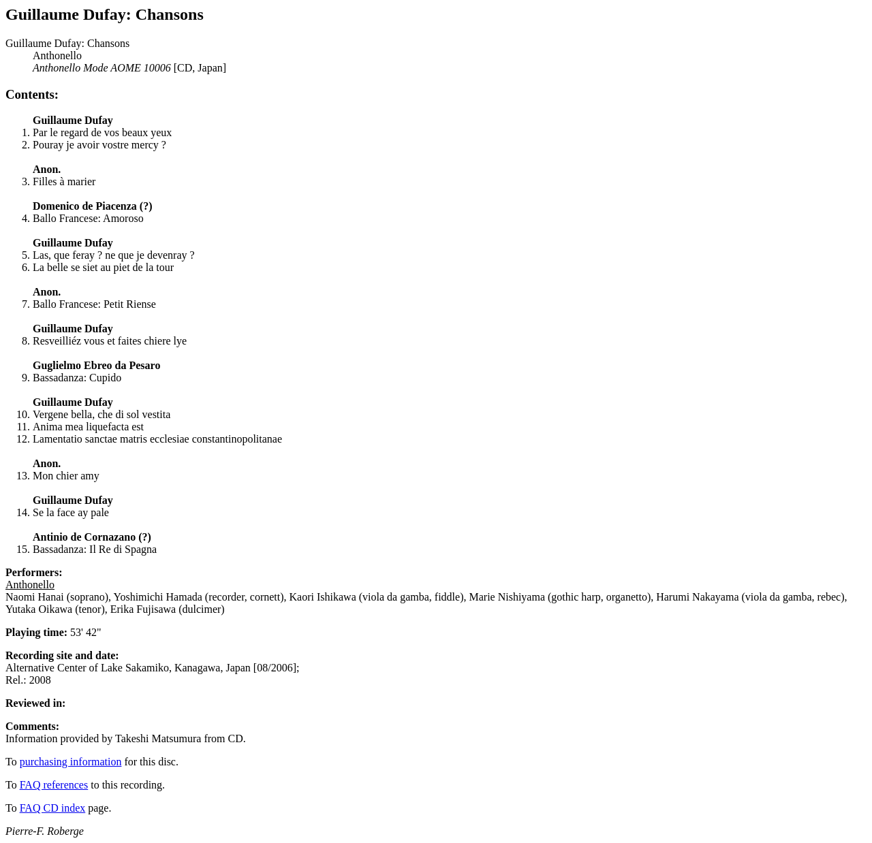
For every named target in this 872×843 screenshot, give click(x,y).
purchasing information (71, 761)
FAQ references (54, 785)
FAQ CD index (53, 808)
